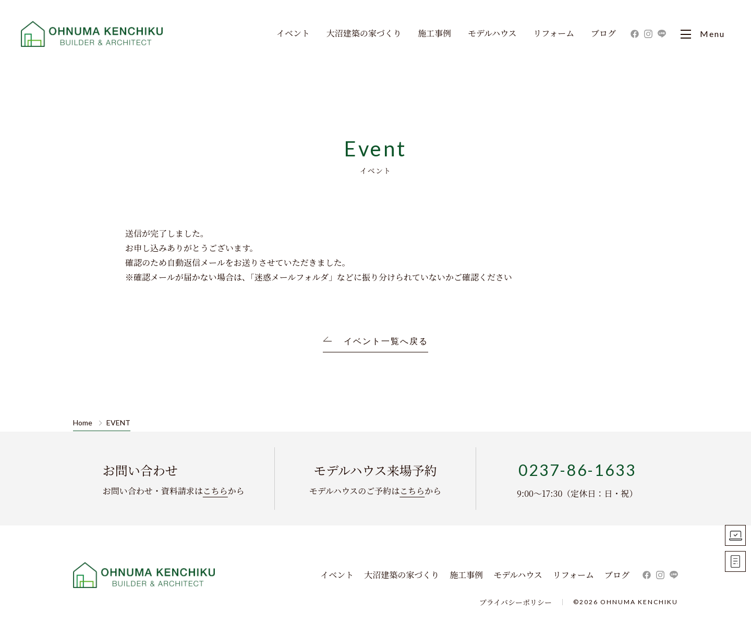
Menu (703, 34)
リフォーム (553, 34)
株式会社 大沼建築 (144, 575)
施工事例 (434, 34)
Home (82, 422)
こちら (215, 491)
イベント (293, 34)
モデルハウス (492, 34)
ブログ (603, 34)
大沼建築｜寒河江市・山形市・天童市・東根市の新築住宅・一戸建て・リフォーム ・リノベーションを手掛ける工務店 (92, 34)
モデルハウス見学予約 (735, 535)
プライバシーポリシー (515, 602)
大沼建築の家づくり (364, 34)
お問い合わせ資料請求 (735, 561)
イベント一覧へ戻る (386, 341)
